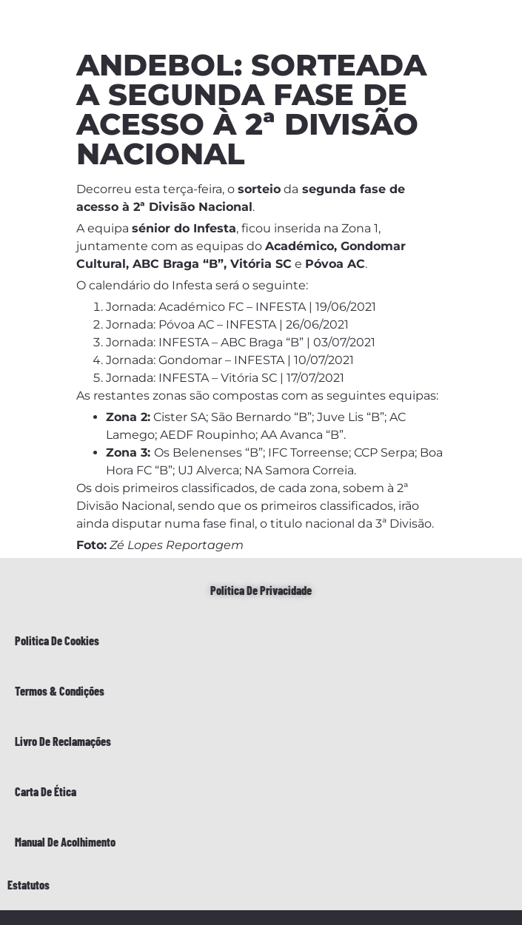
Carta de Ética (45, 791)
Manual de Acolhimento (65, 842)
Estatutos (28, 885)
